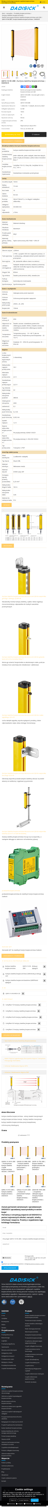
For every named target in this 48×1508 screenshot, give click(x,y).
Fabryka (3, 1328)
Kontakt (3, 1483)
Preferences (28, 1504)
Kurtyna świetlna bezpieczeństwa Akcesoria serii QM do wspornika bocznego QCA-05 (21, 774)
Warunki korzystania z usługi (36, 1264)
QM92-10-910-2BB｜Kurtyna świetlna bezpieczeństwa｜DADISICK (8, 1193)
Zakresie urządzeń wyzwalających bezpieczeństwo (11, 1398)
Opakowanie (5, 1347)
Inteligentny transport (7, 1357)
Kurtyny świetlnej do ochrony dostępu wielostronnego (10, 1434)
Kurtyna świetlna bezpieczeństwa (12, 1116)
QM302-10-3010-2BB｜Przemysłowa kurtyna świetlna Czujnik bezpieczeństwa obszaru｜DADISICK (8, 1167)
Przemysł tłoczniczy (7, 1335)
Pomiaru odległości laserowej (10, 1452)
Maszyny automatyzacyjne (9, 1351)
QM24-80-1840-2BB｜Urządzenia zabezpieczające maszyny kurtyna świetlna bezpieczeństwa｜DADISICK (38, 1196)
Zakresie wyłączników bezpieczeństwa (8, 1457)
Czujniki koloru (29, 1366)
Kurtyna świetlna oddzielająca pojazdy (34, 1325)
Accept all (34, 1500)
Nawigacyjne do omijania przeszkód (12, 1423)
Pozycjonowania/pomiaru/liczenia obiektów (11, 1419)
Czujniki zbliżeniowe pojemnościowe (31, 1379)
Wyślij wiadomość (10, 1268)
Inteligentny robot (6, 1354)
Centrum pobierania (7, 1468)
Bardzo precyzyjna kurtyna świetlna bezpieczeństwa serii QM (21, 17)
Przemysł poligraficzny (8, 1344)
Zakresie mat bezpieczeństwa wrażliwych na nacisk (10, 1445)
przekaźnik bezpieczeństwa (11, 891)
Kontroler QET (7, 947)
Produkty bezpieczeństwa (22, 13)
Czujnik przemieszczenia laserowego (32, 1351)
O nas (3, 1316)
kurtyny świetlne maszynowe (32, 1119)
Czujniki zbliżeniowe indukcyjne (34, 1375)
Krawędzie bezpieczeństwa (33, 1335)
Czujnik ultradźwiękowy (32, 1360)
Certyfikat (4, 1319)
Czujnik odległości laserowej (33, 1347)
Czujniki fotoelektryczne (8, 1369)
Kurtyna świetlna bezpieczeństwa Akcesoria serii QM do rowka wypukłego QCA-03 (23, 716)
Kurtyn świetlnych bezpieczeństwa (11, 1430)
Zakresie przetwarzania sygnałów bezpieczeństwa (11, 1409)
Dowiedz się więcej (30, 1383)
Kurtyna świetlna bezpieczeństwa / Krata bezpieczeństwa (35, 1317)
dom (3, 13)
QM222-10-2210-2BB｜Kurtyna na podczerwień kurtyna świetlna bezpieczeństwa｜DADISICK (24, 1195)
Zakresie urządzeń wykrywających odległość (11, 1414)
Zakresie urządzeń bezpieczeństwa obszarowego (12, 1393)
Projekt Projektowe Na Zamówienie (11, 1426)
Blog (2, 1474)
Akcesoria (6, 1258)
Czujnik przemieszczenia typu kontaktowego (34, 1356)
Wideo (3, 1325)
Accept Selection (24, 1500)
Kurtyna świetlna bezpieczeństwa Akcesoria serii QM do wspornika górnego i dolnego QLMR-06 (21, 597)
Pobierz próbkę (6, 1465)
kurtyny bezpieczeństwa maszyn (11, 1119)
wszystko (9, 13)
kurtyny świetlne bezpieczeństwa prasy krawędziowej (18, 1122)
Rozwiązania (5, 1322)
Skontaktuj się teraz (13, 134)
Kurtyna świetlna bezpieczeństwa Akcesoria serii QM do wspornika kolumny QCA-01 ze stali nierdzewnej (21, 833)
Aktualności (4, 1477)
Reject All (13, 1500)
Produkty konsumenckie (8, 1366)
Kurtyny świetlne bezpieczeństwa (12, 15)
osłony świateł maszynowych (33, 1116)
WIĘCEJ (30, 1297)
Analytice (19, 1504)
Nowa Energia (5, 1338)
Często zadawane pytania (9, 1480)
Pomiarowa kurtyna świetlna (33, 1321)
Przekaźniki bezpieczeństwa (33, 1338)
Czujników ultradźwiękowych (9, 1449)
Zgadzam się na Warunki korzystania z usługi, (22, 1263)
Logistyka (4, 1341)
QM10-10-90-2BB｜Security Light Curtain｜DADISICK (32, 96)
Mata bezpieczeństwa (31, 1332)
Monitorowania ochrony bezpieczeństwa (8, 1404)
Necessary (11, 1504)
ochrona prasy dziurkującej (10, 1125)
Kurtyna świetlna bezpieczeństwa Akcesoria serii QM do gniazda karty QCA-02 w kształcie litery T (24, 658)
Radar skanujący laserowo (33, 1329)
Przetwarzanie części (7, 1360)
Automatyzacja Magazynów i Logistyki (33, 1371)
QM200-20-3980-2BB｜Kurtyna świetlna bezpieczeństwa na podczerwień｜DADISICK (24, 1166)
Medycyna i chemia (7, 1363)
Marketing (37, 1504)
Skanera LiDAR (5, 1441)
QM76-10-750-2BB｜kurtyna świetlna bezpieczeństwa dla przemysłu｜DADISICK (39, 1166)
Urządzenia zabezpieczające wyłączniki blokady (33, 1343)
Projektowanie (5, 1471)
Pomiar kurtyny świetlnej (8, 1438)
